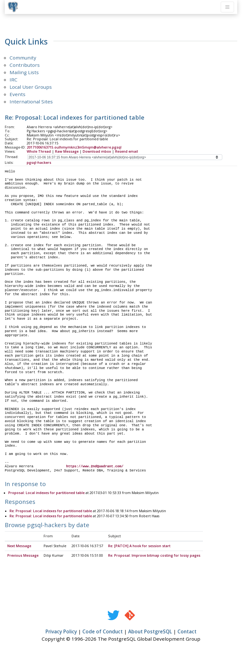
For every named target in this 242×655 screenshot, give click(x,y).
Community (23, 57)
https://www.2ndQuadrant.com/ (94, 466)
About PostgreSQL (150, 632)
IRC (13, 79)
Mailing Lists (24, 72)
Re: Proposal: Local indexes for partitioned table (51, 511)
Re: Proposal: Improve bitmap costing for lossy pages (154, 556)
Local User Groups (31, 87)
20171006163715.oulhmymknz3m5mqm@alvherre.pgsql (74, 147)
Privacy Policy (61, 632)
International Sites (31, 101)
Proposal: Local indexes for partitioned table (46, 493)
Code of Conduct (102, 632)
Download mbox (97, 151)
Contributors (25, 65)
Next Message (19, 546)
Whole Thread (39, 151)
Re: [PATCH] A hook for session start (139, 546)
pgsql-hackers (39, 162)
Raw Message (67, 151)
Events (17, 94)
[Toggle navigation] (227, 7)
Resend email (126, 151)
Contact (187, 632)
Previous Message (22, 556)
